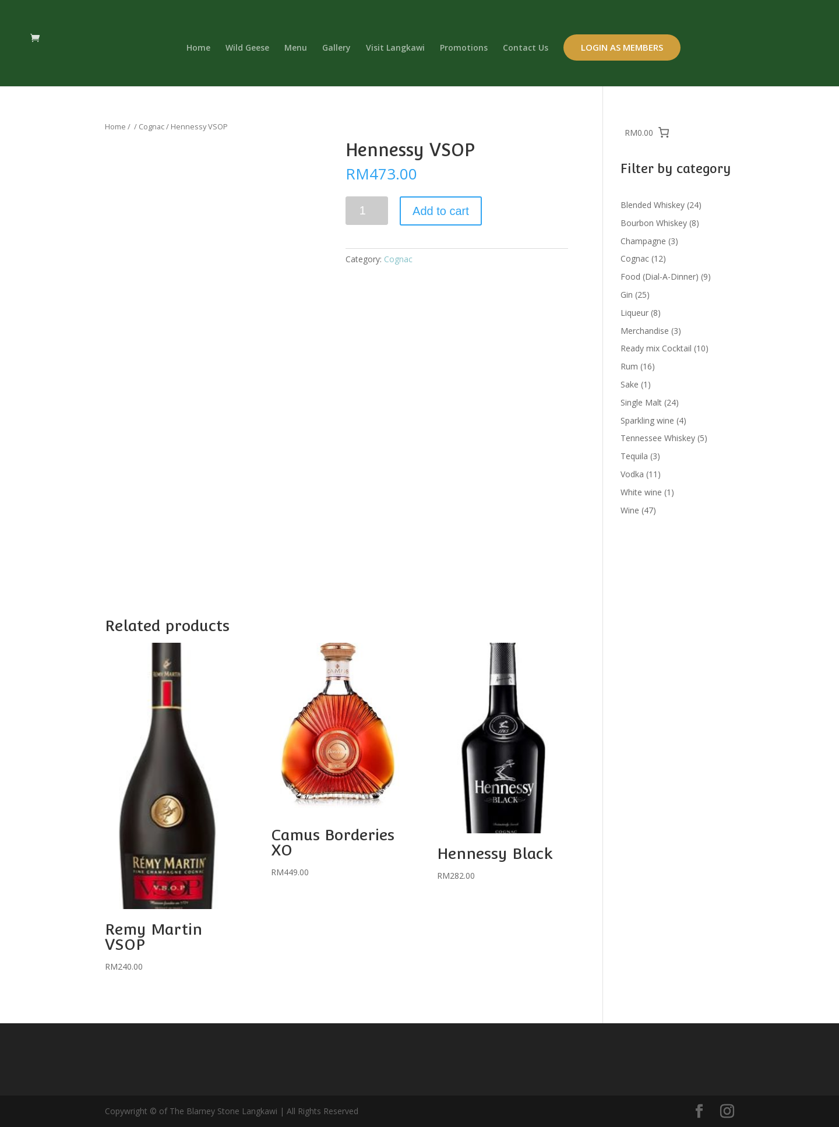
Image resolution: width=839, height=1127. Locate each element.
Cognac (151, 126)
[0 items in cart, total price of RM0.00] (647, 132)
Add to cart (441, 211)
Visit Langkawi (395, 48)
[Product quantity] (367, 210)
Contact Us (525, 48)
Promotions (464, 48)
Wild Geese (247, 48)
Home (198, 48)
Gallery (336, 48)
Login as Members (622, 47)
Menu (295, 48)
